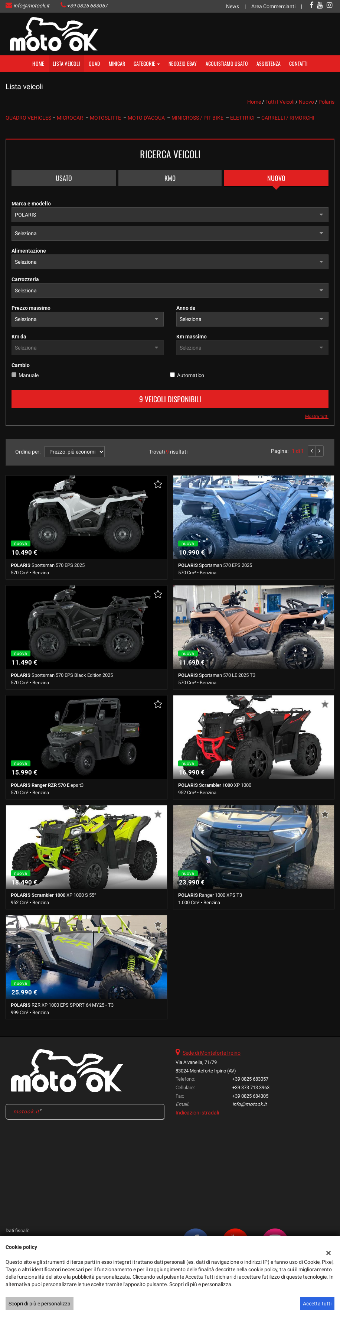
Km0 (170, 178)
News (232, 6)
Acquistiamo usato (227, 63)
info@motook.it (31, 6)
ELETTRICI (243, 118)
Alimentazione (29, 251)
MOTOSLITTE (106, 118)
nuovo (306, 102)
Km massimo (191, 337)
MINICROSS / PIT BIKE (198, 118)
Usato (64, 178)
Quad (94, 63)
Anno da (186, 308)
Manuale (28, 375)
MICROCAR (71, 118)
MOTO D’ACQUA (147, 118)
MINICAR (117, 63)
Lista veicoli (66, 63)
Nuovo (276, 178)
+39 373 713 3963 (250, 1087)
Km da (19, 337)
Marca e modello (31, 204)
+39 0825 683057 (87, 6)
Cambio (21, 365)
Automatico (190, 375)
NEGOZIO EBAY (183, 63)
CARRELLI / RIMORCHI (287, 118)
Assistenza (268, 63)
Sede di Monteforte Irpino (212, 1053)
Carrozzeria (25, 279)
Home (38, 63)
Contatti (298, 63)
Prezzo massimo (31, 308)
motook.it (26, 1111)
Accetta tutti (317, 1304)
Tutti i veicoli (279, 102)
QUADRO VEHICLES (29, 118)
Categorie (147, 63)
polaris (326, 102)
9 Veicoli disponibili (170, 399)
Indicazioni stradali (197, 1113)
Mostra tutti (316, 416)
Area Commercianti (273, 6)
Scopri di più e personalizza (40, 1304)
